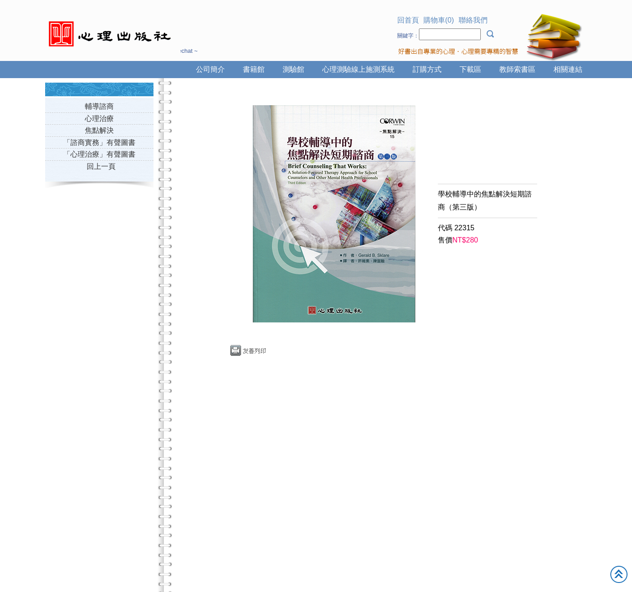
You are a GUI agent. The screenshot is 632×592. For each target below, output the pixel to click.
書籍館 (254, 69)
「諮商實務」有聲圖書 (99, 142)
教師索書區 (517, 69)
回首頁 (408, 20)
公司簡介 (210, 69)
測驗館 (293, 69)
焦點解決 (99, 130)
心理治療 (99, 118)
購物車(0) (438, 20)
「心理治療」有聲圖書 (99, 154)
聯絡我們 (473, 20)
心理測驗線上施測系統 (358, 69)
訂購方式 (427, 69)
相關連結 (567, 69)
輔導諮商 (99, 106)
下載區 (470, 69)
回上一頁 (101, 166)
